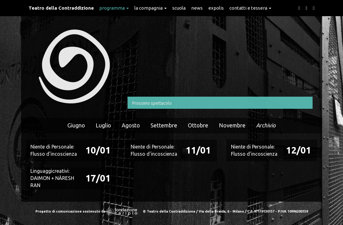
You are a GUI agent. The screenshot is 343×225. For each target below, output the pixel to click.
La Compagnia (150, 8)
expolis (216, 8)
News (197, 8)
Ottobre (198, 125)
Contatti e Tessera (250, 8)
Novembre (232, 125)
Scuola (179, 8)
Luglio (103, 125)
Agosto (131, 125)
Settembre (164, 125)
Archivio (266, 125)
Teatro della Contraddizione (61, 8)
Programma (114, 8)
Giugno (76, 125)
